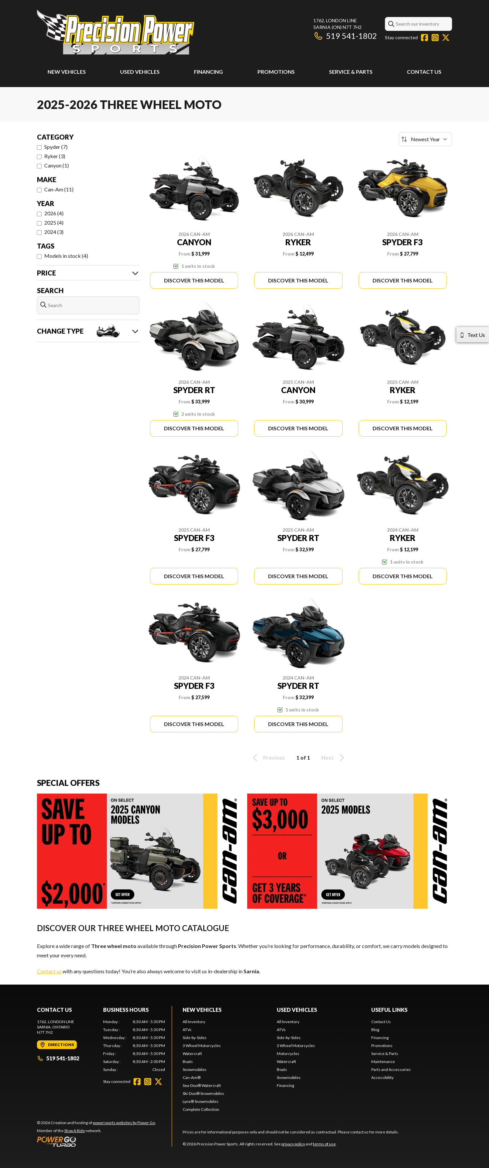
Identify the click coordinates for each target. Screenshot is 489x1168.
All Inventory (194, 1021)
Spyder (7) (56, 147)
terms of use (324, 1143)
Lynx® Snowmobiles (201, 1101)
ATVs (187, 1029)
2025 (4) (54, 222)
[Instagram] (435, 38)
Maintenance (383, 1061)
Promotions (276, 71)
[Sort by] (425, 139)
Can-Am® (192, 1077)
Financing (208, 71)
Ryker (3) (54, 156)
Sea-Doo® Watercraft (202, 1085)
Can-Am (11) (59, 189)
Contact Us (424, 71)
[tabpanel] (134, 1045)
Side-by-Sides (195, 1037)
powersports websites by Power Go (124, 1122)
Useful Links (389, 1010)
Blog (375, 1029)
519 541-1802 (345, 36)
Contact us (49, 971)
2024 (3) (54, 232)
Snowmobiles (195, 1069)
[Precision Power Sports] (115, 32)
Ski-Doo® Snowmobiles (203, 1093)
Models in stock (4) (66, 256)
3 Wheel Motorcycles (202, 1045)
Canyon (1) (56, 165)
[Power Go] (96, 1141)
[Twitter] (446, 38)
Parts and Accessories (391, 1069)
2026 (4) (54, 213)
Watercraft (192, 1053)
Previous (267, 758)
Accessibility (382, 1077)
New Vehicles (67, 71)
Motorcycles (288, 1053)
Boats (188, 1061)
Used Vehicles (140, 71)
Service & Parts (351, 71)
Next (333, 758)
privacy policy (293, 1143)
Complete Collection (201, 1109)
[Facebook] (424, 38)
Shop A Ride (74, 1130)
